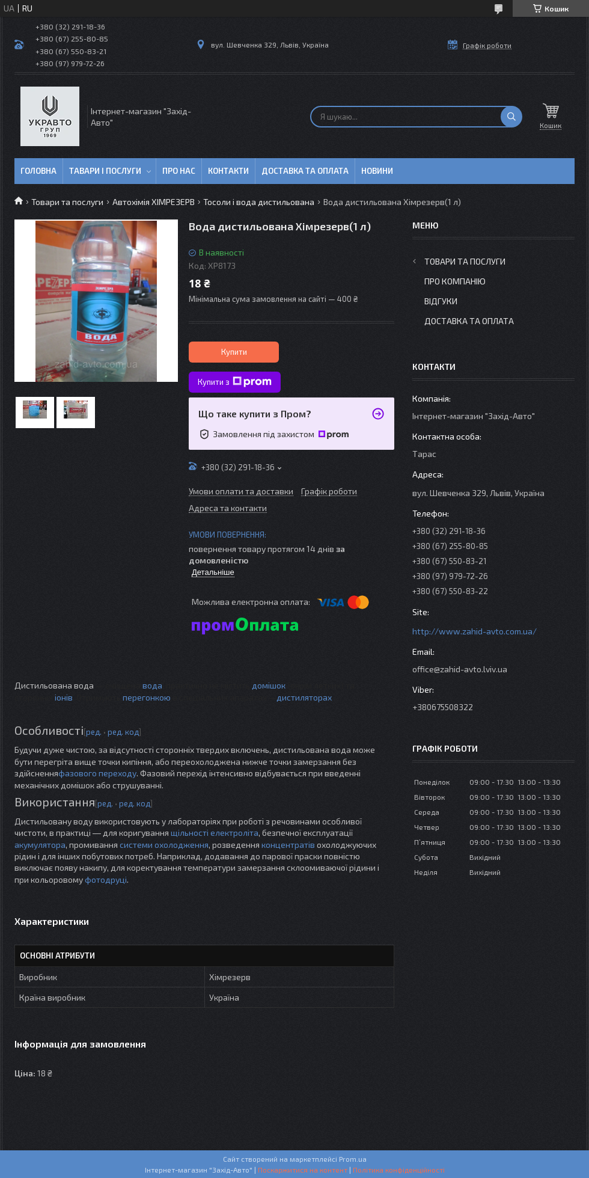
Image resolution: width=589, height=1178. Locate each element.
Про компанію (455, 281)
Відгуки (440, 301)
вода (152, 685)
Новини (377, 171)
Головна (38, 171)
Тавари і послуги (105, 171)
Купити (234, 352)
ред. (94, 732)
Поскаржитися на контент (302, 1169)
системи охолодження (164, 844)
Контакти (228, 171)
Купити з (235, 381)
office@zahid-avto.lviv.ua (459, 669)
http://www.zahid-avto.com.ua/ (474, 631)
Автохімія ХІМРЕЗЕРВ (153, 202)
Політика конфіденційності (399, 1169)
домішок (268, 685)
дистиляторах (304, 697)
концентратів (288, 844)
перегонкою (147, 697)
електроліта (234, 832)
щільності (190, 832)
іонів (64, 697)
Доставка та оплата (305, 171)
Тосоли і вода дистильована (258, 202)
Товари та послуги (67, 202)
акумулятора (40, 844)
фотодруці (106, 879)
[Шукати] (511, 116)
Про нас (178, 171)
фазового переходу (97, 773)
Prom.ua (353, 1159)
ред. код (123, 732)
